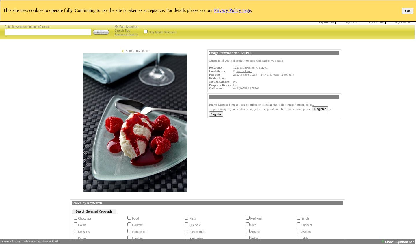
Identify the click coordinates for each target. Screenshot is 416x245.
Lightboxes (326, 22)
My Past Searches (126, 26)
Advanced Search (126, 34)
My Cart (351, 22)
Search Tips (122, 30)
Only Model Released (162, 32)
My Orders (376, 22)
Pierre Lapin (244, 71)
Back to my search (137, 50)
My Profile (402, 22)
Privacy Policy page (232, 10)
